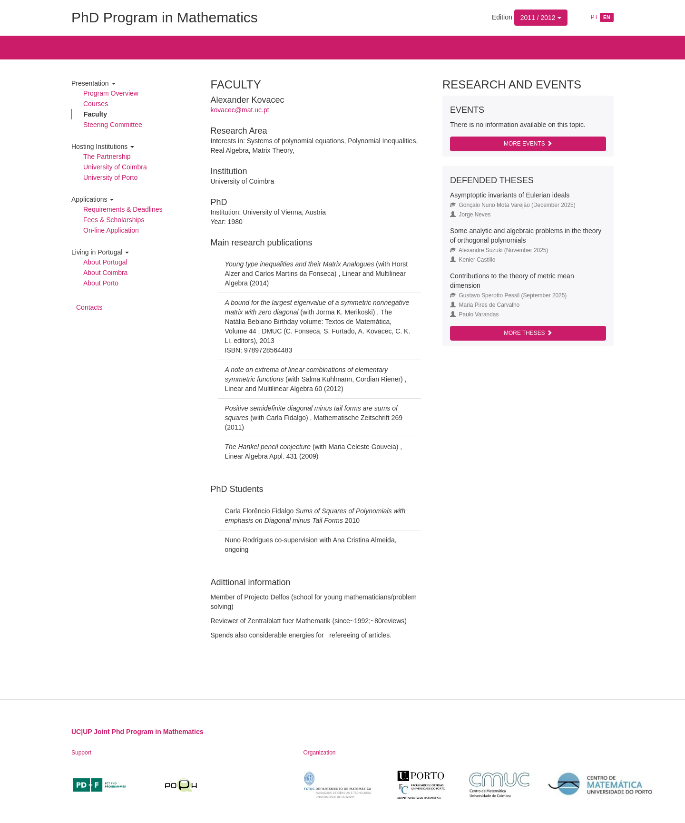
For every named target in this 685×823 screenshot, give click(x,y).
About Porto (100, 283)
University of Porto (110, 177)
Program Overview (110, 93)
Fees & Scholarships (113, 220)
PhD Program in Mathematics (164, 17)
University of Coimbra (115, 167)
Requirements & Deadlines (123, 209)
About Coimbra (105, 272)
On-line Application (111, 230)
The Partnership (107, 156)
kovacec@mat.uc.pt (240, 110)
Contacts (89, 307)
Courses (95, 104)
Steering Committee (112, 124)
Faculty (95, 114)
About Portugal (105, 262)
